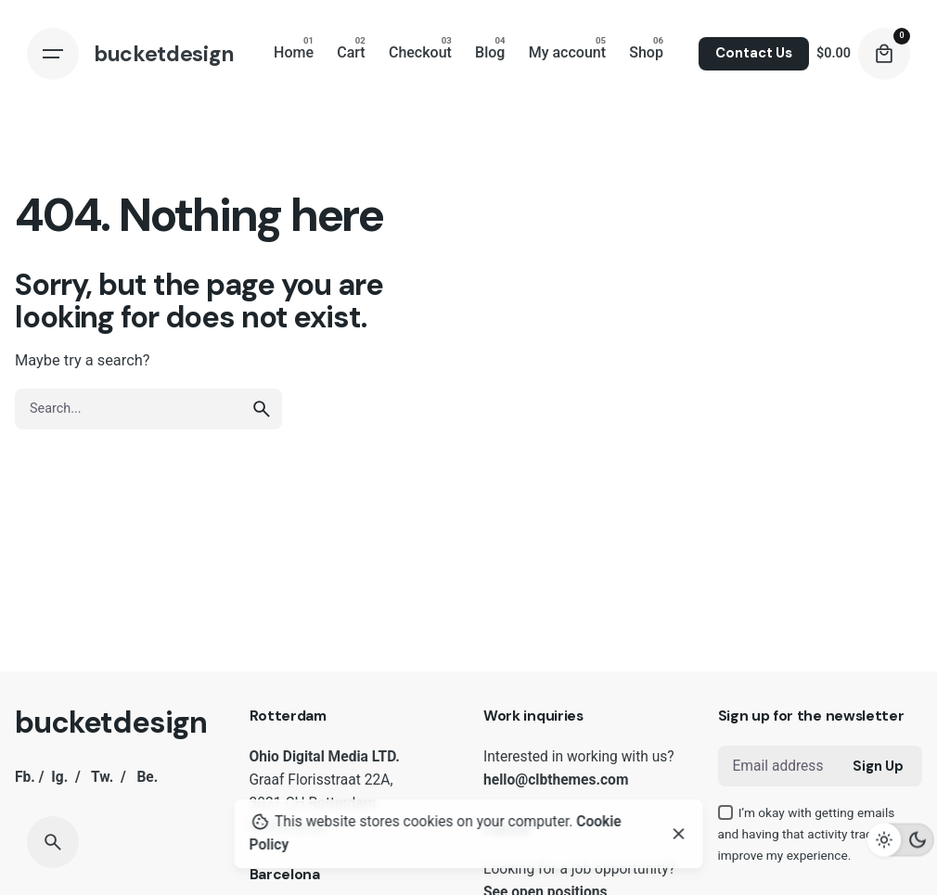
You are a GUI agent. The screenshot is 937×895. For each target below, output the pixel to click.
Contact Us (753, 53)
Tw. (102, 777)
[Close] (679, 833)
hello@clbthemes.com (555, 780)
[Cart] (884, 54)
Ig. (59, 777)
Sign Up (878, 766)
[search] (261, 409)
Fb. (25, 777)
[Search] (53, 842)
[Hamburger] (53, 54)
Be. (147, 777)
